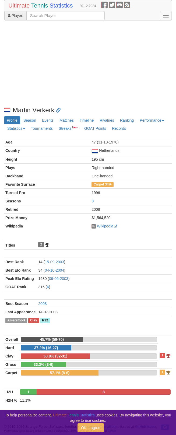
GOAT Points (95, 128)
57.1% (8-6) (59, 373)
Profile (12, 120)
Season (29, 120)
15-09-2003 (54, 262)
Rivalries (107, 120)
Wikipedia (105, 226)
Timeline (87, 120)
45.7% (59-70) (52, 339)
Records (119, 128)
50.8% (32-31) (55, 356)
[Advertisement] (88, 63)
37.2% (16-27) (46, 348)
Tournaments (42, 128)
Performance (152, 120)
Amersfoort (16, 320)
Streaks (68, 128)
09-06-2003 (58, 278)
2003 (42, 303)
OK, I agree (90, 428)
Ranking (127, 120)
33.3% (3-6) (43, 364)
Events (48, 120)
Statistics (16, 128)
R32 (45, 320)
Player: (15, 15)
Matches (66, 120)
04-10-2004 (54, 270)
